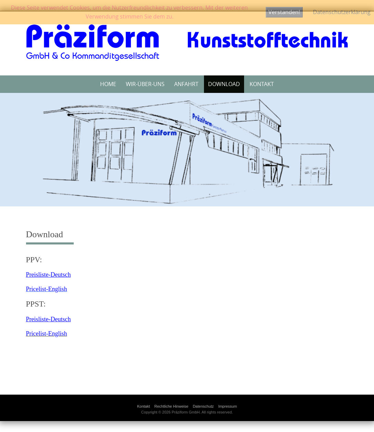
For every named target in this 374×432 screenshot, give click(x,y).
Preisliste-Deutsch (48, 274)
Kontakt (262, 84)
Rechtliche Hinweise (171, 406)
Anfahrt (186, 84)
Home (108, 84)
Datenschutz (203, 406)
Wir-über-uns (145, 84)
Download (224, 84)
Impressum (227, 406)
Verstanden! (284, 12)
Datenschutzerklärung (342, 12)
